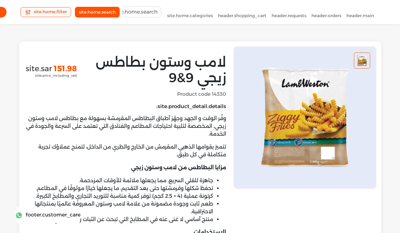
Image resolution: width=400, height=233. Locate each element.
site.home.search (97, 13)
